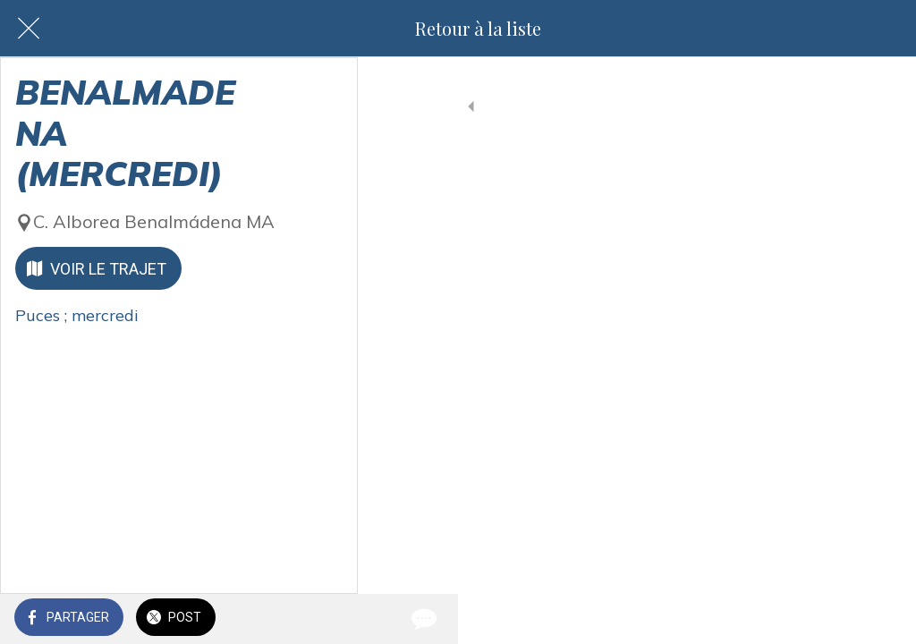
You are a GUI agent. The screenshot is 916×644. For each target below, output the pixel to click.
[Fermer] (28, 28)
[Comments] (880, 618)
